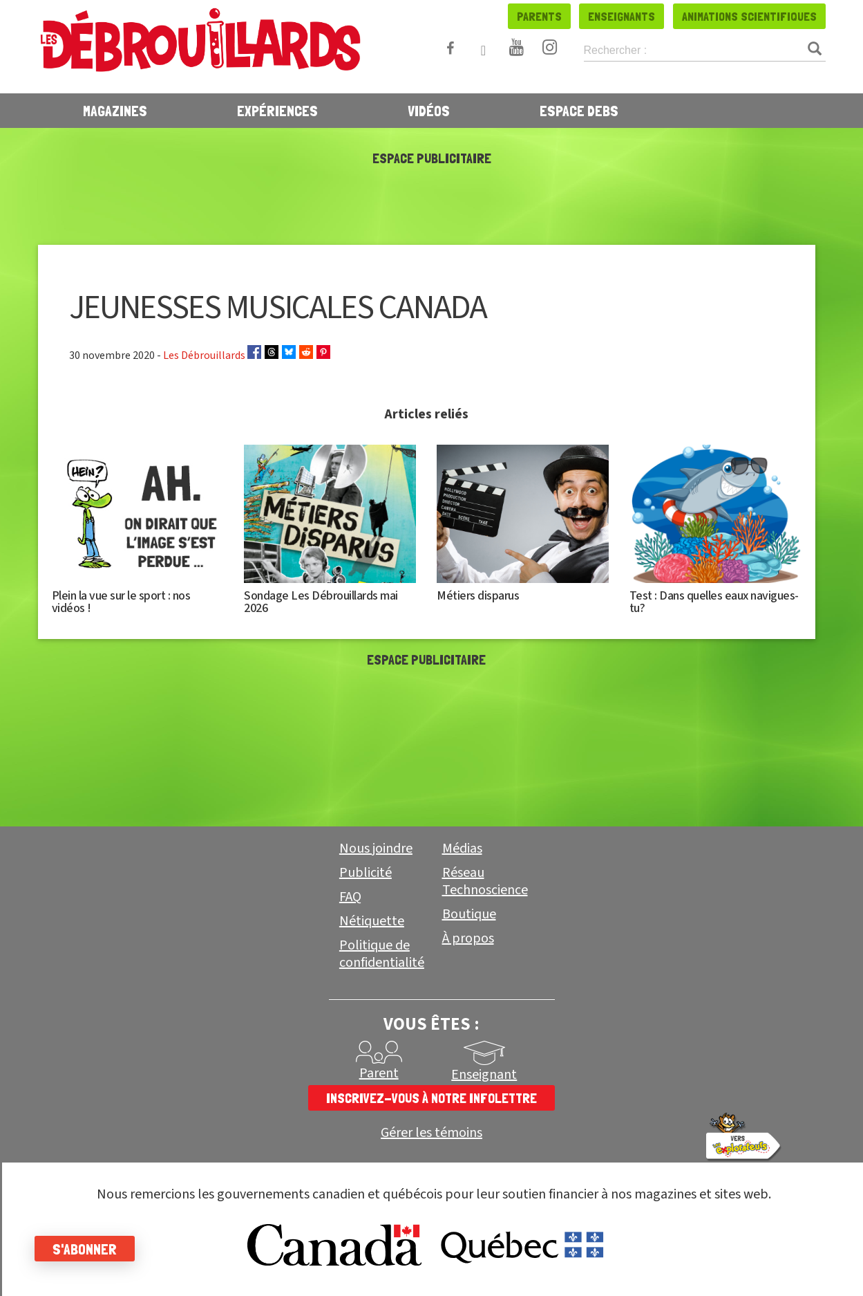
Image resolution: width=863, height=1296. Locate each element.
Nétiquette (371, 921)
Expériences (277, 111)
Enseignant (484, 1074)
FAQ (350, 897)
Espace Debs (579, 111)
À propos (468, 938)
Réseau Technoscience (485, 881)
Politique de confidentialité (381, 954)
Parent (379, 1073)
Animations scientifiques (749, 16)
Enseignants (621, 16)
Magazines (115, 111)
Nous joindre (375, 848)
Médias (462, 848)
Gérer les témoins (431, 1133)
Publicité (365, 872)
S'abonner (85, 1249)
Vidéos (429, 111)
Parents (539, 16)
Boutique (469, 914)
